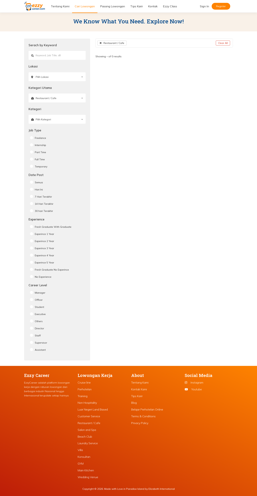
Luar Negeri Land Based (93, 409)
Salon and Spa (87, 430)
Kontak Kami (139, 389)
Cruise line (84, 382)
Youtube (193, 389)
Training (82, 396)
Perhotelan (85, 389)
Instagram (194, 382)
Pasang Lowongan (112, 6)
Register (221, 6)
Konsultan (84, 457)
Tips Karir (136, 6)
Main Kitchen (86, 470)
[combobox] (57, 76)
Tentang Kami (60, 6)
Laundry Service (88, 443)
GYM (81, 463)
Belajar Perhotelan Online (147, 409)
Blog (134, 402)
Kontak (153, 6)
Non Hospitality (87, 402)
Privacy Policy (139, 423)
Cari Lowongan (85, 6)
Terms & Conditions (143, 416)
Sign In (204, 6)
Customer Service (89, 416)
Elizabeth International (161, 488)
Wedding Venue (88, 477)
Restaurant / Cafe (112, 43)
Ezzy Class (170, 6)
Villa (80, 450)
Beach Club (85, 436)
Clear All (223, 43)
